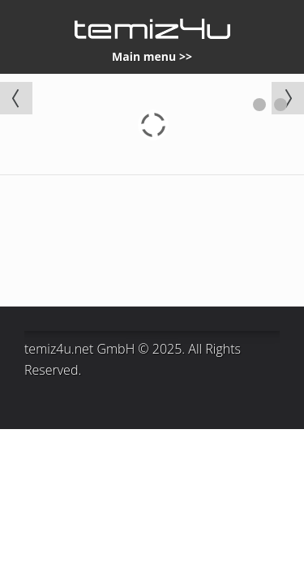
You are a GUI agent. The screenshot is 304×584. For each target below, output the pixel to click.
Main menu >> (152, 56)
